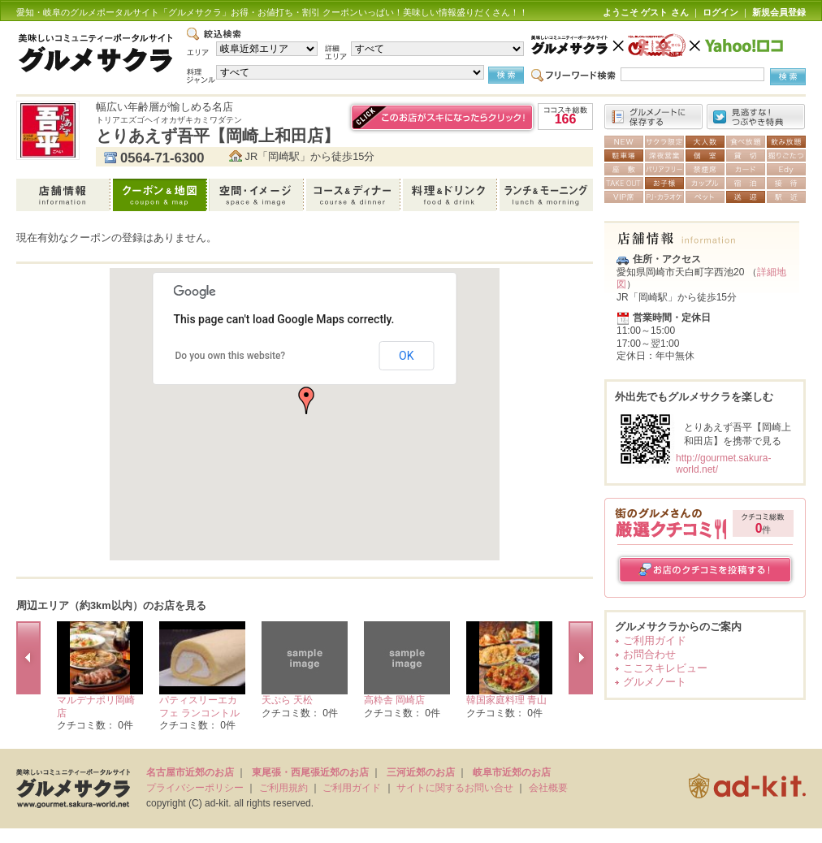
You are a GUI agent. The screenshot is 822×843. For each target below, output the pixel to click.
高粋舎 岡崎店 (394, 700)
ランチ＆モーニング (546, 195)
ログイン (720, 12)
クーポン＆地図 (161, 195)
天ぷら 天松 (287, 700)
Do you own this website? (230, 355)
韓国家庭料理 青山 (506, 700)
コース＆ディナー (354, 195)
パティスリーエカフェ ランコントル (199, 706)
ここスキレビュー (665, 668)
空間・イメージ (258, 195)
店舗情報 (64, 195)
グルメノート (654, 682)
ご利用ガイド (654, 640)
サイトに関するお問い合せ (454, 787)
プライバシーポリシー (195, 787)
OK (406, 355)
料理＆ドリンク (451, 195)
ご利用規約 (283, 787)
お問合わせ (649, 654)
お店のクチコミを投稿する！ (705, 569)
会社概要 (548, 787)
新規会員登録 (779, 12)
